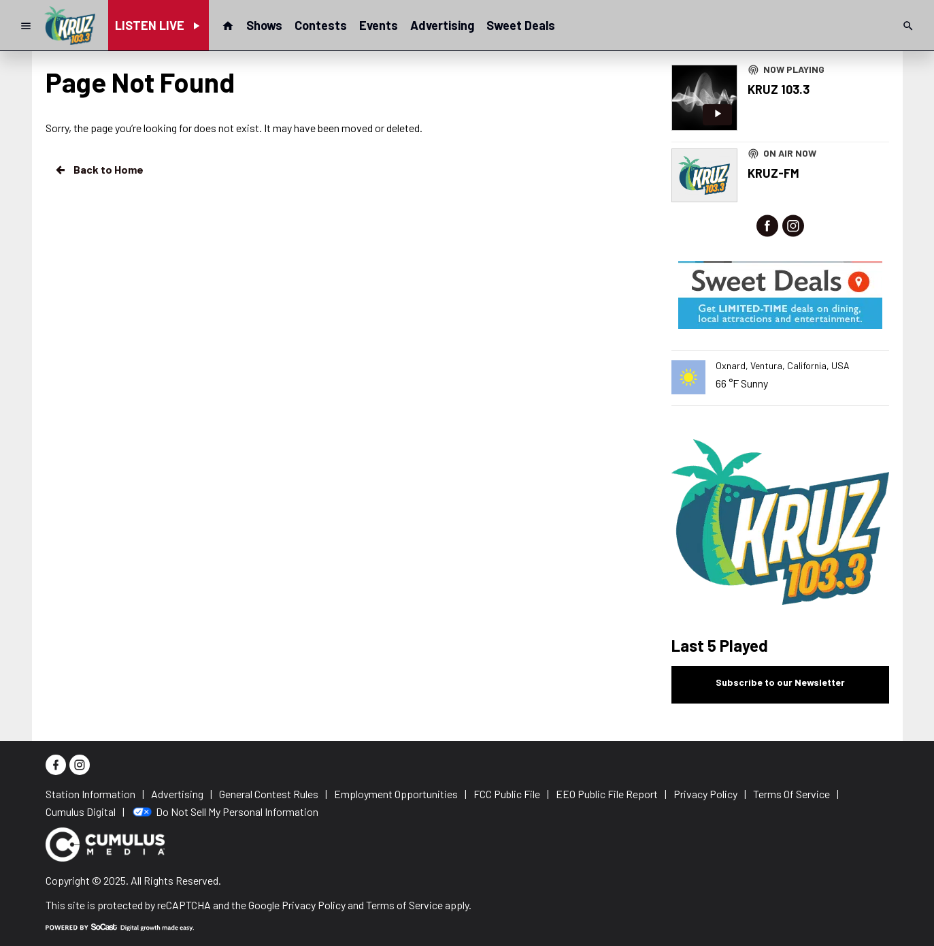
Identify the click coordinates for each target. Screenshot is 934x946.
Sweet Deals (520, 25)
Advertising (442, 25)
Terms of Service (404, 904)
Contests (321, 25)
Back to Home (99, 169)
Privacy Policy (314, 904)
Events (378, 25)
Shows (264, 25)
